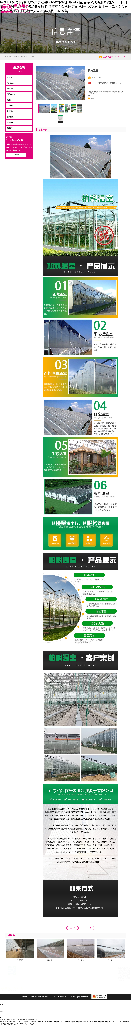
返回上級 (8, 56)
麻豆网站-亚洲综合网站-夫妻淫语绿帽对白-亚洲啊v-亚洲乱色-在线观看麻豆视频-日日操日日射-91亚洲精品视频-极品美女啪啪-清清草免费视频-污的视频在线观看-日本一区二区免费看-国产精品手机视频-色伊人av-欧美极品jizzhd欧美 (65, 1023)
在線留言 (36, 10)
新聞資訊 (75, 8)
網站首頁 (36, 8)
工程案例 (65, 8)
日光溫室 (32, 56)
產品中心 (55, 8)
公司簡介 (45, 8)
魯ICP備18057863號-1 (60, 996)
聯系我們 (45, 10)
